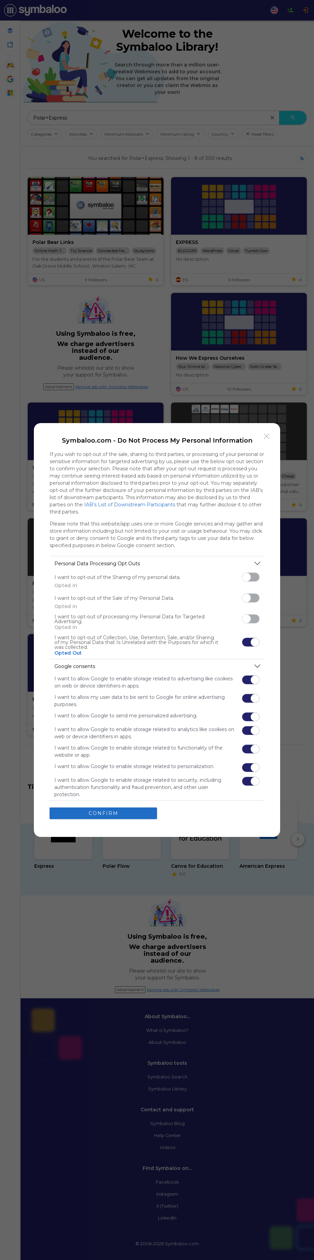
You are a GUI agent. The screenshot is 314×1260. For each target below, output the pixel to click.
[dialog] (157, 630)
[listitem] (157, 563)
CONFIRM (103, 813)
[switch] (251, 577)
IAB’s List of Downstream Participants (129, 505)
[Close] (266, 436)
